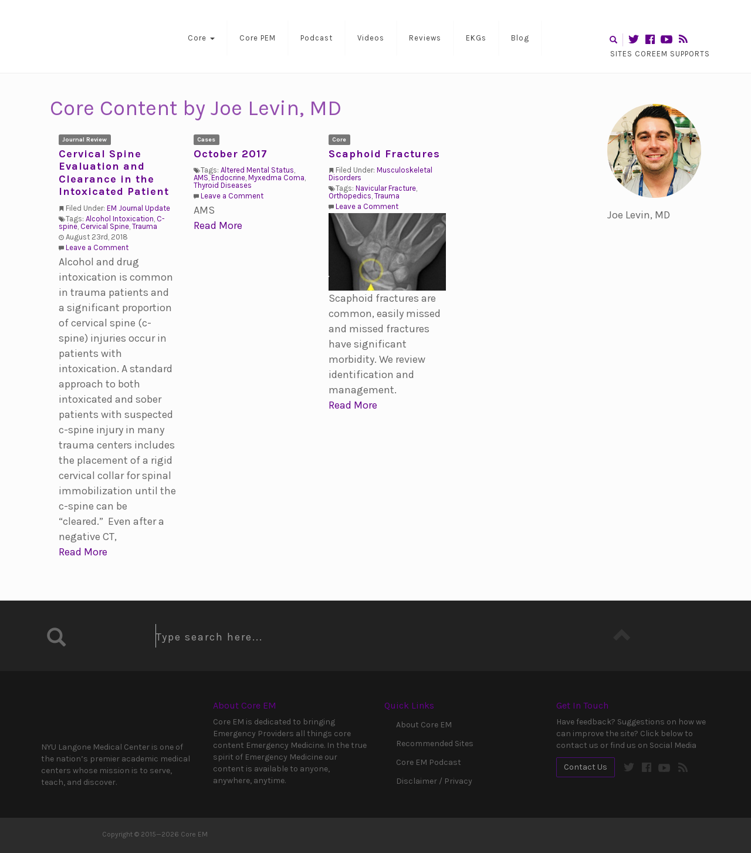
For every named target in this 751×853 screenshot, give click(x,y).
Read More (83, 551)
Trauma (144, 226)
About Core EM (424, 725)
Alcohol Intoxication (120, 218)
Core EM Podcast (428, 762)
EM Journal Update (138, 208)
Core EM (99, 36)
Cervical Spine (104, 226)
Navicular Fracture (386, 188)
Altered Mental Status (257, 170)
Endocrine (228, 177)
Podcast (316, 37)
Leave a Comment (97, 247)
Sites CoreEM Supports (660, 53)
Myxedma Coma (276, 177)
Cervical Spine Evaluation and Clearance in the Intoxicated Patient (114, 172)
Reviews (425, 37)
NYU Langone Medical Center (91, 715)
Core (201, 37)
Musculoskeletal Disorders (380, 174)
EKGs (476, 37)
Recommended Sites (434, 744)
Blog (520, 37)
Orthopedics (350, 195)
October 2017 (231, 153)
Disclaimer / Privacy (434, 781)
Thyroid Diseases (223, 185)
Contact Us (585, 767)
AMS (201, 177)
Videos (370, 37)
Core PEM (257, 37)
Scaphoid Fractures (384, 153)
